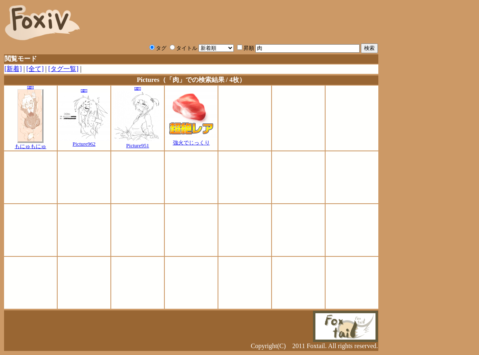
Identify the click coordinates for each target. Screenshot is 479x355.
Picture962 (84, 141)
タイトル (183, 48)
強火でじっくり (191, 140)
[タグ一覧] (63, 68)
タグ (157, 48)
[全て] (35, 68)
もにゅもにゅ (30, 143)
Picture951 (137, 143)
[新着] (13, 68)
